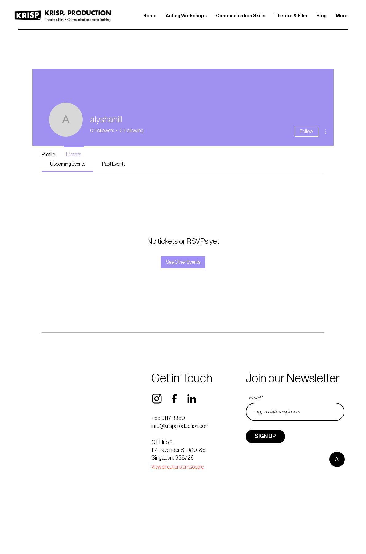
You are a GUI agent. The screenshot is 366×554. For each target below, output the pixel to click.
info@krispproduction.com (180, 426)
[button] (186, 15)
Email (254, 397)
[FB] (174, 398)
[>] (337, 459)
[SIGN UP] (265, 436)
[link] (67, 164)
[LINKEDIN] (191, 398)
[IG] (156, 398)
